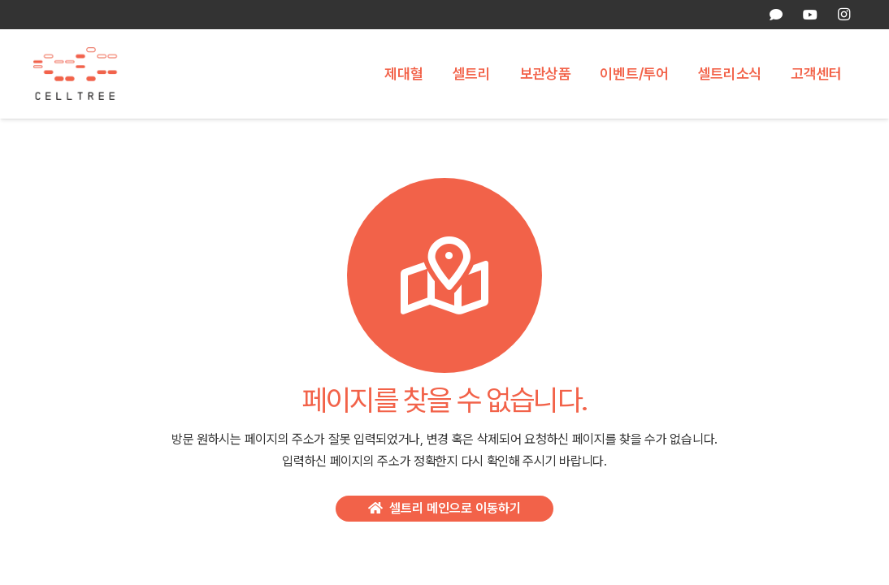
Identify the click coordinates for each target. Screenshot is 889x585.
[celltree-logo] (84, 73)
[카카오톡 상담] (776, 15)
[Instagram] (843, 15)
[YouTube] (809, 15)
